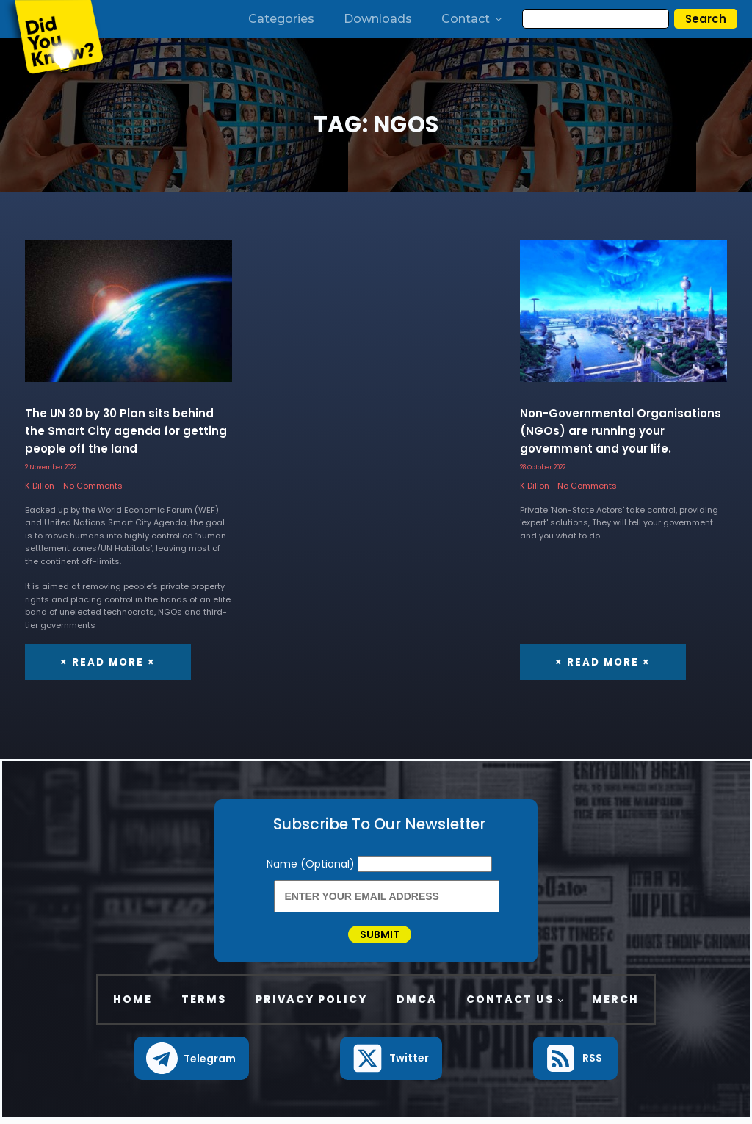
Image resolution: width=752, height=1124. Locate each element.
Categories (281, 19)
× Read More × (106, 662)
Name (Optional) (312, 864)
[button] (192, 1062)
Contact (472, 19)
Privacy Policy (311, 1004)
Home (132, 1004)
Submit (380, 936)
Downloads (378, 19)
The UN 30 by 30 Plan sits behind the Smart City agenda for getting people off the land (126, 431)
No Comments (93, 485)
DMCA (417, 1004)
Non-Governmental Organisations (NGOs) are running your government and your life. (620, 431)
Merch (615, 1004)
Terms (203, 1004)
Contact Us (510, 1004)
